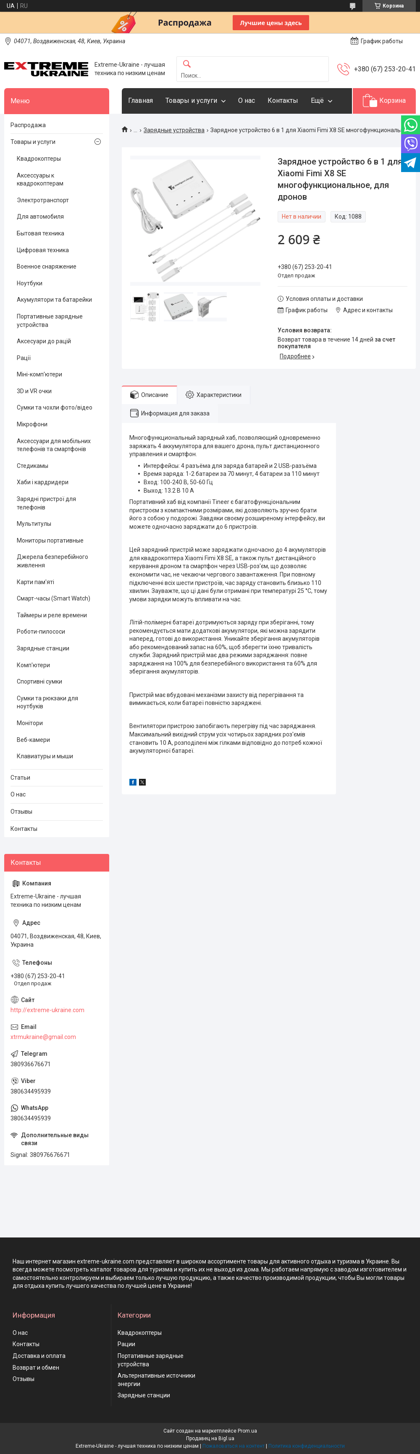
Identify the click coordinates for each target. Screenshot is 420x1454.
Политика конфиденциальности (306, 1446)
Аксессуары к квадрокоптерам (40, 179)
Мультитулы (34, 523)
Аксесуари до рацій (44, 341)
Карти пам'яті (35, 582)
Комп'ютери (33, 665)
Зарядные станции (43, 648)
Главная (140, 100)
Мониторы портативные (50, 540)
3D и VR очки (34, 391)
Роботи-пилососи (41, 631)
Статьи (20, 777)
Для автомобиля (40, 216)
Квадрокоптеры (39, 158)
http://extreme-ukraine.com (47, 1010)
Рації (24, 358)
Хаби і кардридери (42, 482)
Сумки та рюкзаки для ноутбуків (47, 702)
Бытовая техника (40, 233)
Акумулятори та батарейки (54, 299)
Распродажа (28, 125)
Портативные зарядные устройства (50, 320)
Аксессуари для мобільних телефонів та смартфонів (54, 445)
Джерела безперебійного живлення (52, 561)
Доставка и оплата (39, 1355)
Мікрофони (32, 424)
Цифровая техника (43, 250)
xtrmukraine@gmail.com (43, 1037)
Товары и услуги (191, 100)
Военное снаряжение (46, 266)
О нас (246, 100)
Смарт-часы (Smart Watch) (53, 598)
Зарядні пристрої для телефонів (46, 503)
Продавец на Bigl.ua (210, 1438)
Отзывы (21, 811)
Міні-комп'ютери (39, 374)
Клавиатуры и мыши (45, 756)
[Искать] (187, 64)
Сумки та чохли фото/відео (54, 407)
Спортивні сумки (39, 681)
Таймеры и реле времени (52, 615)
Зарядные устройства (174, 130)
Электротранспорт (43, 200)
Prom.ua (247, 1431)
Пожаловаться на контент (233, 1446)
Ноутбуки (29, 283)
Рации (126, 1344)
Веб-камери (33, 739)
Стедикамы (32, 465)
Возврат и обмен (36, 1367)
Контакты (283, 100)
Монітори (30, 723)
